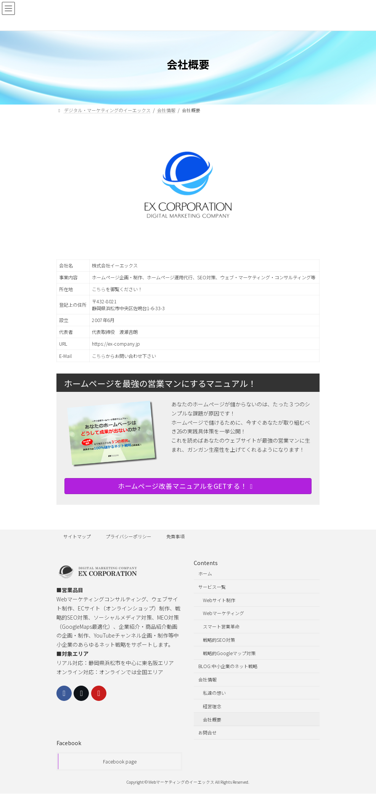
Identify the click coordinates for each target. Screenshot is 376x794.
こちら (99, 289)
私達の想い (214, 692)
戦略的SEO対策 (219, 639)
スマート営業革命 (221, 626)
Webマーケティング (223, 613)
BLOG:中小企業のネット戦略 (227, 666)
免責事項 (175, 536)
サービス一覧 (212, 586)
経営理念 (212, 706)
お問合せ (207, 733)
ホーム (205, 573)
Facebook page (120, 762)
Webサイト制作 (219, 600)
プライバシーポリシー (128, 536)
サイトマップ (77, 536)
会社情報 (207, 679)
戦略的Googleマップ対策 (229, 653)
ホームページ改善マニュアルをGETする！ (186, 486)
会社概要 (212, 719)
